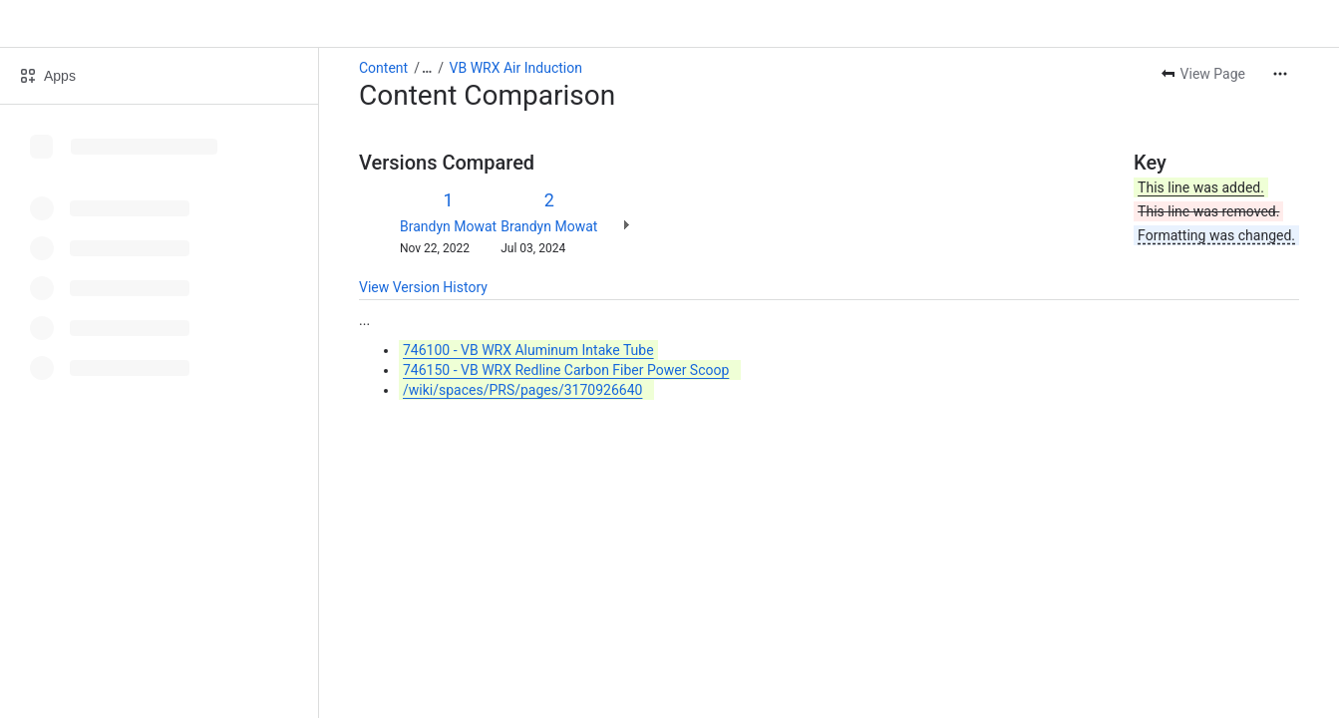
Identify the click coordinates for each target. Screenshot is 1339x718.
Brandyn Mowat (448, 226)
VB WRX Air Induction (516, 68)
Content (383, 68)
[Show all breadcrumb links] (427, 68)
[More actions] (1280, 74)
